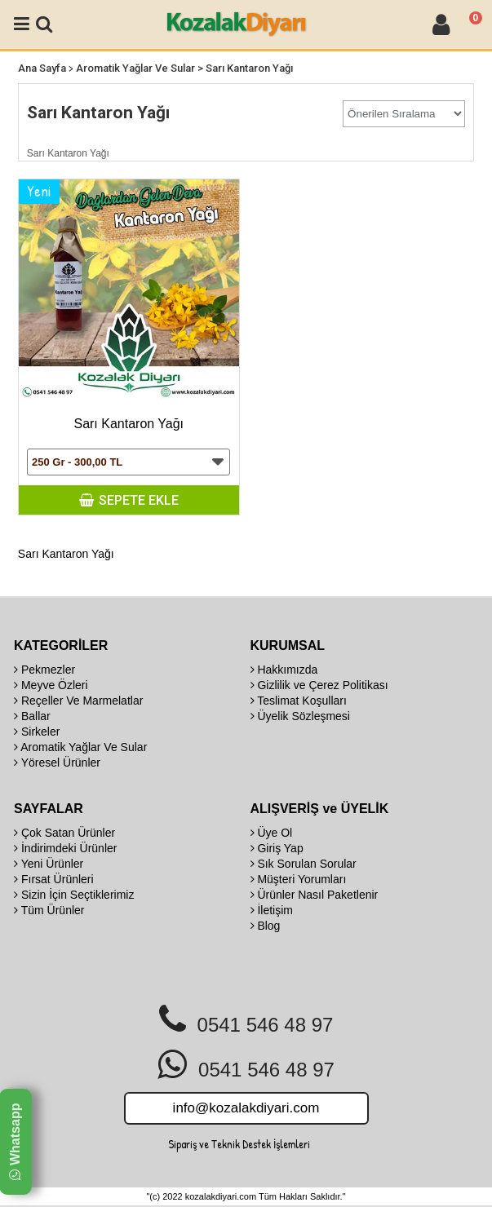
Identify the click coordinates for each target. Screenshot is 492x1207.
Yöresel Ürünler (57, 762)
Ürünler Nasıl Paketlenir (314, 894)
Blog (265, 925)
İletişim (271, 910)
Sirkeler (37, 731)
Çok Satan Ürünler (64, 832)
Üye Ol (271, 832)
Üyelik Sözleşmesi (300, 716)
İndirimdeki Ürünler (65, 848)
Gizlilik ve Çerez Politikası (319, 685)
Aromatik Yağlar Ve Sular (135, 68)
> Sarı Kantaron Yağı (245, 68)
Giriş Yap (277, 848)
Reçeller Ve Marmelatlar (78, 700)
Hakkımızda (284, 669)
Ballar (32, 716)
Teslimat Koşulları (298, 700)
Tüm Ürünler (49, 910)
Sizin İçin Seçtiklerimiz (74, 894)
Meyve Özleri (51, 685)
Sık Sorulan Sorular (303, 863)
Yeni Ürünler (48, 863)
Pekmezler (44, 669)
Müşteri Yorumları (298, 879)
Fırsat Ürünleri (54, 879)
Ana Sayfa (42, 68)
